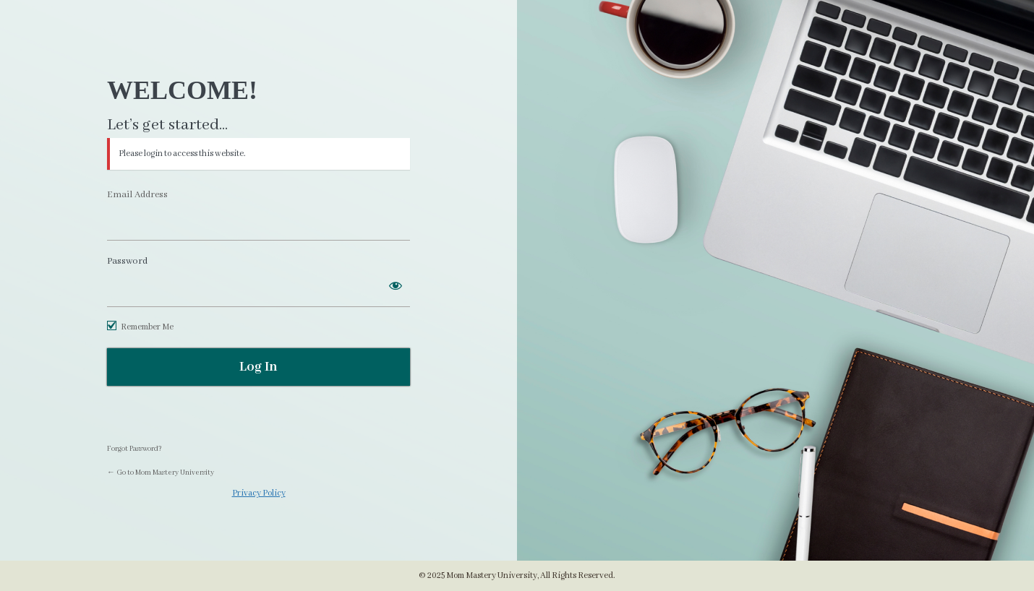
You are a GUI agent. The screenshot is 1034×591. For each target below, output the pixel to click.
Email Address (137, 195)
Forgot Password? (134, 449)
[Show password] (395, 285)
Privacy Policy (259, 493)
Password (127, 261)
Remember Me (147, 327)
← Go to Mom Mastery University (160, 473)
